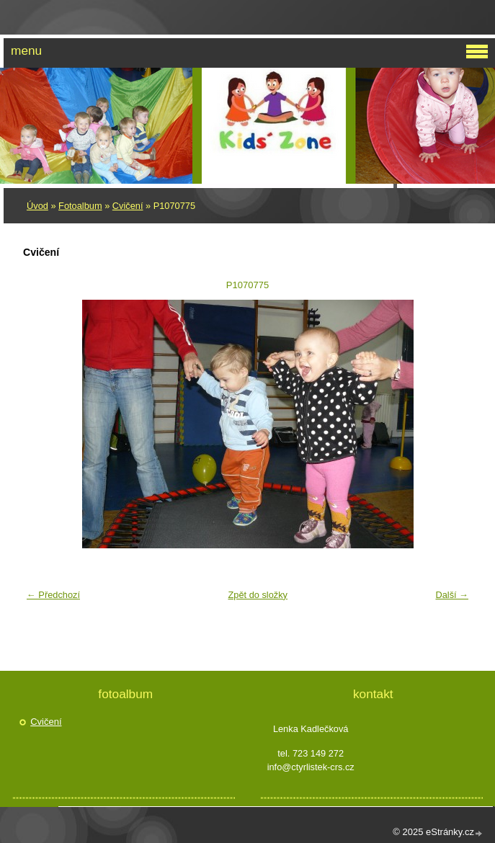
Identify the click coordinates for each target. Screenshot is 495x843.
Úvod (37, 205)
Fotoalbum (80, 205)
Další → (451, 594)
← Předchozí (53, 594)
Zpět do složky (257, 594)
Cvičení (127, 205)
